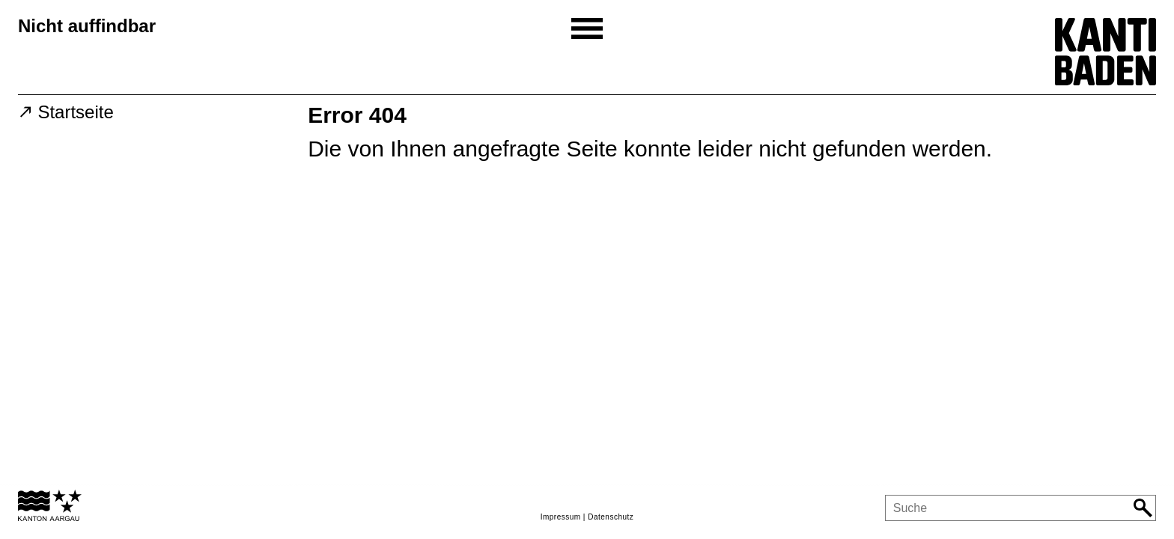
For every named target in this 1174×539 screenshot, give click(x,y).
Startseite (75, 112)
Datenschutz (610, 517)
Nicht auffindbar (87, 26)
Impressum (561, 517)
